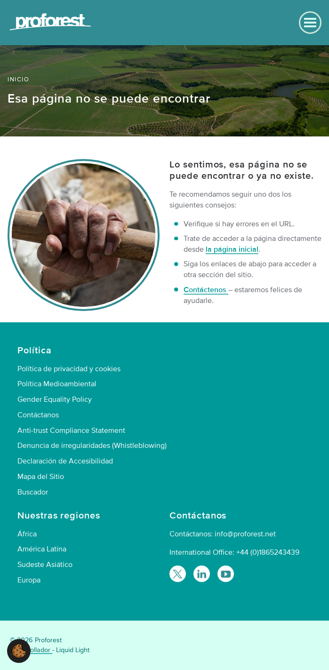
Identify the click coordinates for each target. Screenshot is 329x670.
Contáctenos (206, 290)
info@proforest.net (245, 534)
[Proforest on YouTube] (225, 574)
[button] (19, 650)
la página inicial (232, 249)
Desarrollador (31, 650)
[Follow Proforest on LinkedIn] (201, 574)
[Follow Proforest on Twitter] (177, 574)
